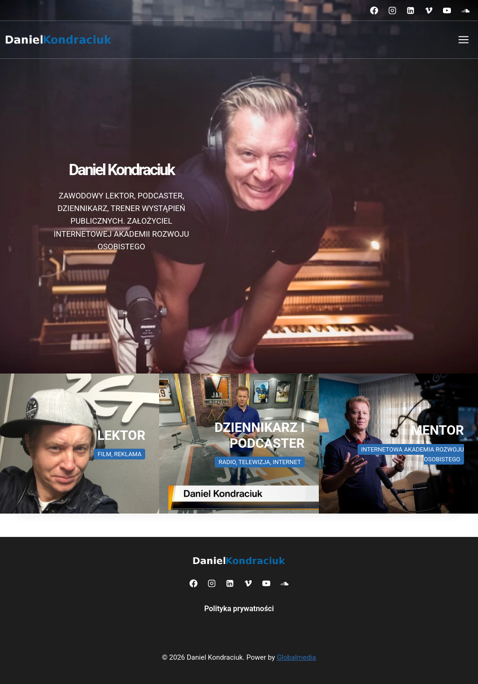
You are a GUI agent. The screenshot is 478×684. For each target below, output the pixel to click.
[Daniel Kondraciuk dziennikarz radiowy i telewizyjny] (238, 444)
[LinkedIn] (411, 10)
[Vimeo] (429, 10)
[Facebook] (374, 10)
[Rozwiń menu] (463, 39)
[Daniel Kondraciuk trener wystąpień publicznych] (398, 444)
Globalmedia (296, 657)
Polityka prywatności (239, 608)
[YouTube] (447, 10)
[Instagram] (393, 10)
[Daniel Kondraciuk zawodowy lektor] (79, 444)
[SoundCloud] (465, 10)
